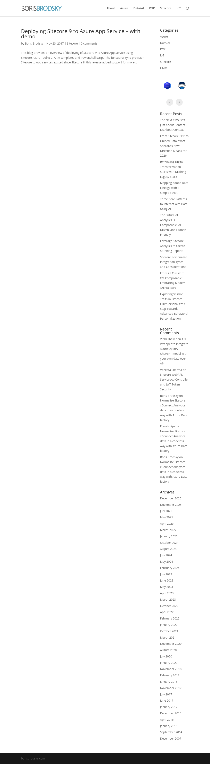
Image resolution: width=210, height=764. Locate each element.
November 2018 (171, 669)
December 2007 (170, 738)
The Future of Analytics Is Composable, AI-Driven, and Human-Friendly (173, 224)
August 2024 (168, 549)
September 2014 (171, 732)
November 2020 (171, 644)
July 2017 (166, 694)
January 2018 (169, 682)
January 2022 (169, 625)
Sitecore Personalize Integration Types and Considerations (173, 262)
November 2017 (171, 688)
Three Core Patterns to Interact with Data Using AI (174, 204)
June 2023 (166, 580)
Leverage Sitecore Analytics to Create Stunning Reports (172, 246)
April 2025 (167, 523)
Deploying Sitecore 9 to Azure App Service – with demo (80, 33)
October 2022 (169, 606)
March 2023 (168, 599)
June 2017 (166, 700)
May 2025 (166, 517)
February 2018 (169, 675)
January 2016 (169, 726)
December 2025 (170, 498)
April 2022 (167, 612)
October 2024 (169, 543)
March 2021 (168, 637)
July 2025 (166, 511)
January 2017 (169, 707)
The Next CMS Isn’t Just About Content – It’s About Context (174, 125)
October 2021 (169, 631)
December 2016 (170, 713)
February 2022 (169, 618)
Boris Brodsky (34, 43)
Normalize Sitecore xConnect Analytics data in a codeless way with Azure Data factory (173, 410)
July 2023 (166, 574)
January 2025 (169, 536)
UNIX (163, 68)
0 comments (89, 43)
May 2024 (166, 561)
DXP (152, 8)
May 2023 (166, 587)
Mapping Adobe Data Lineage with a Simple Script (174, 188)
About (110, 8)
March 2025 (168, 530)
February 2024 (169, 568)
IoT (179, 8)
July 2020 (166, 656)
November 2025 (171, 505)
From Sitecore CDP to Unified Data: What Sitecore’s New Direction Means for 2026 (174, 145)
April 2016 (167, 720)
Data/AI (139, 8)
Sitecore (165, 8)
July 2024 (166, 555)
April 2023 (167, 593)
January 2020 (169, 663)
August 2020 (168, 650)
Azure (124, 8)
